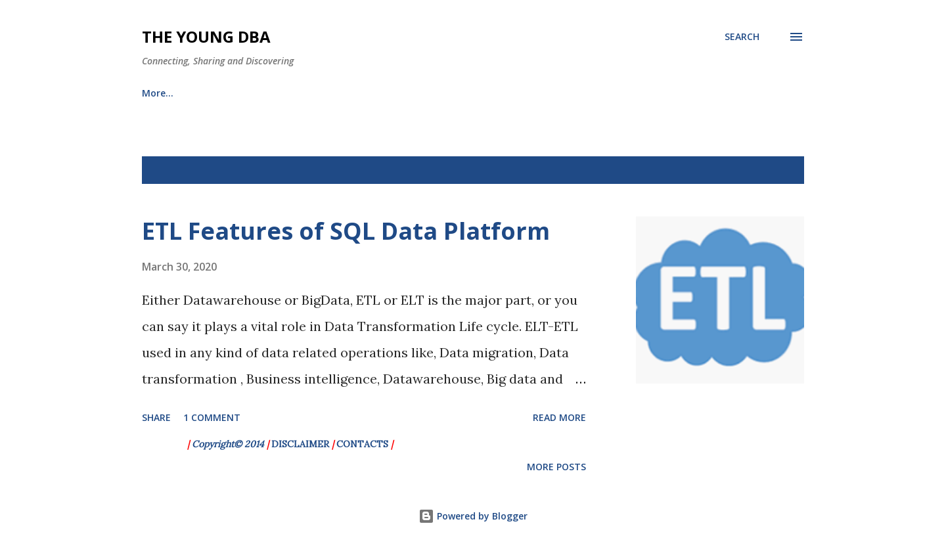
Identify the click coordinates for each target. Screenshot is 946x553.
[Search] (742, 37)
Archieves (229, 93)
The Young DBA (206, 36)
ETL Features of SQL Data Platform (346, 231)
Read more (559, 417)
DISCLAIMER (300, 444)
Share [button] (156, 417)
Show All (771, 170)
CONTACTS (362, 444)
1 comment (211, 417)
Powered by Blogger (473, 516)
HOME (155, 93)
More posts (556, 466)
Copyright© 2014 (229, 444)
